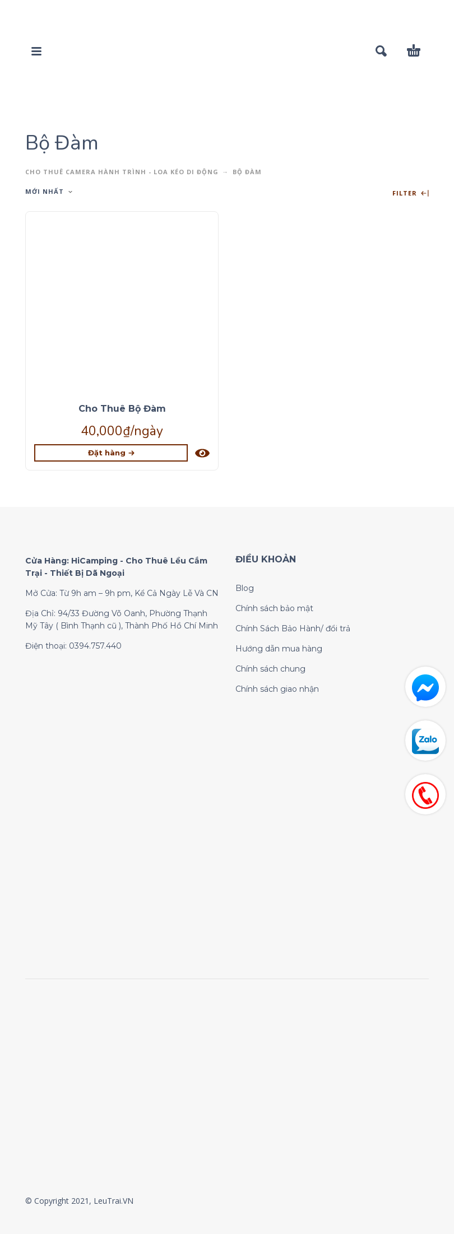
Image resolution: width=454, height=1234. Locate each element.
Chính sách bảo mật (274, 608)
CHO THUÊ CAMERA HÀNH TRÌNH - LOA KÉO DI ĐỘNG (122, 171)
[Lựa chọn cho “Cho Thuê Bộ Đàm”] (111, 453)
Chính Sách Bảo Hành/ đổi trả (292, 628)
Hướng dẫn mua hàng (278, 649)
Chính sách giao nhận (277, 689)
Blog (244, 588)
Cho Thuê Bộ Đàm (122, 408)
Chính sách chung (270, 669)
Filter (410, 193)
